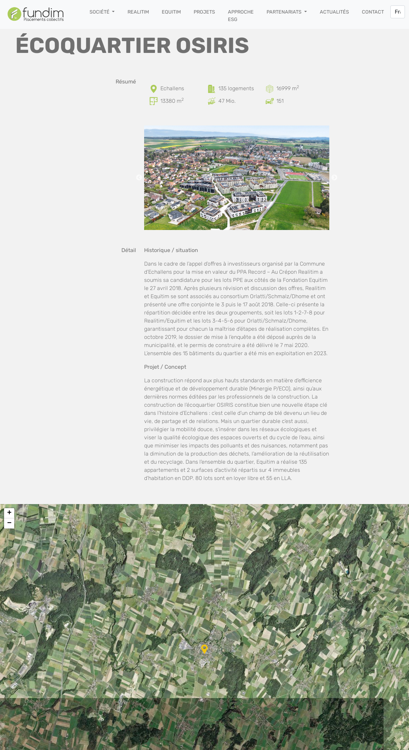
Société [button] (100, 12)
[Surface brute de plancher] (154, 101)
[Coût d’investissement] (212, 101)
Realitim (138, 12)
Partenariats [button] (285, 12)
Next (334, 177)
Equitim (171, 12)
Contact (373, 12)
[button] (204, 649)
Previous (139, 177)
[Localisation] (154, 88)
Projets (204, 12)
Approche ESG (241, 15)
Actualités (334, 12)
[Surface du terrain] (270, 88)
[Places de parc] (270, 101)
